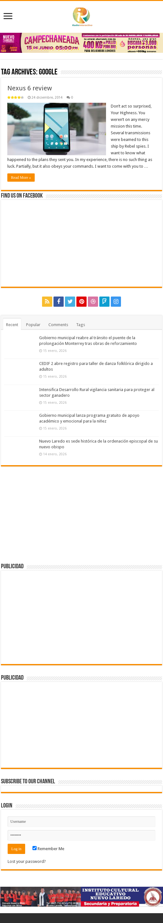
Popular (33, 324)
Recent (12, 324)
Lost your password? (27, 861)
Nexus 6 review (29, 88)
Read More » (21, 177)
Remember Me (48, 848)
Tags (80, 324)
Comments (58, 324)
